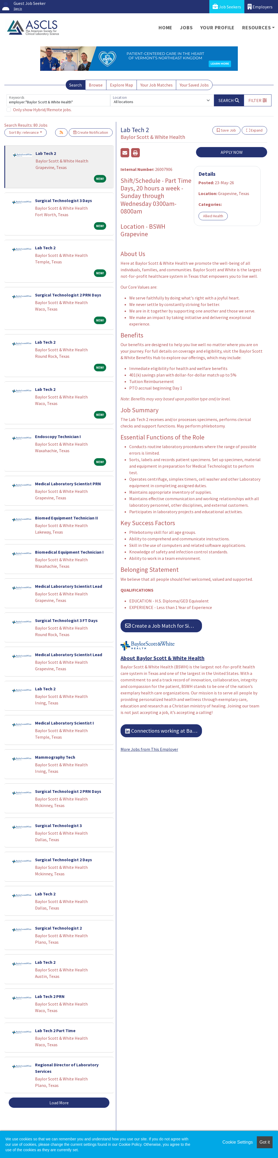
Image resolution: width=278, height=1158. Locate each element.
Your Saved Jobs (194, 85)
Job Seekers (227, 6)
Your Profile (217, 27)
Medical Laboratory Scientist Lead (68, 586)
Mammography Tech (55, 757)
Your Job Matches (156, 85)
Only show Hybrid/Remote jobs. (42, 109)
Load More (59, 1102)
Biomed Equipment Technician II (66, 518)
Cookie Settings (237, 1142)
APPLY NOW (232, 152)
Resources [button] (256, 27)
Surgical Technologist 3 (58, 825)
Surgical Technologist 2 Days (63, 859)
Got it (265, 1142)
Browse (96, 85)
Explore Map (121, 85)
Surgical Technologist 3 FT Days (66, 620)
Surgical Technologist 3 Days (63, 200)
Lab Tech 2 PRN (50, 996)
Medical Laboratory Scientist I (64, 723)
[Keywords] (58, 100)
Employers (260, 6)
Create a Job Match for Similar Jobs (163, 625)
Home (165, 27)
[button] (257, 100)
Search (75, 85)
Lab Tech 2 (46, 153)
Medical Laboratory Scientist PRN (68, 483)
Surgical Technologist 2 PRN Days (68, 295)
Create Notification (90, 132)
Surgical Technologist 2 (58, 928)
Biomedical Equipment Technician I (69, 552)
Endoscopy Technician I (58, 436)
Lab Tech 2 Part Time (55, 1030)
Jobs (186, 27)
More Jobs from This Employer (149, 749)
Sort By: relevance (24, 132)
